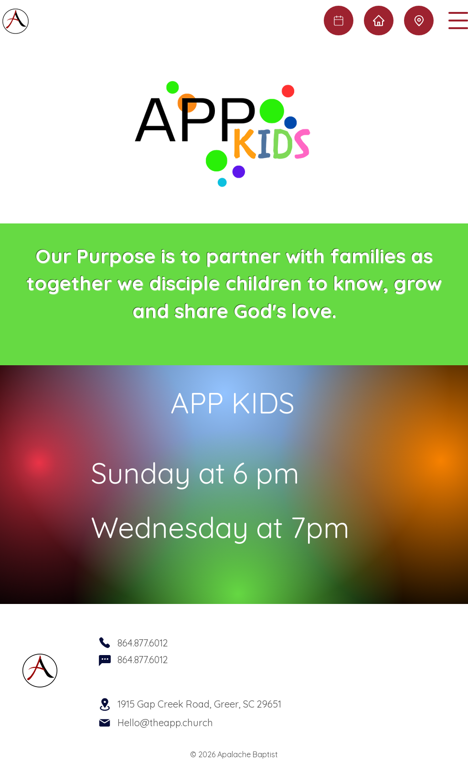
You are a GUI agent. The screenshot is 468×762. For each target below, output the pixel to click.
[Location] (419, 20)
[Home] (379, 20)
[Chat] (104, 660)
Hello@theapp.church (165, 723)
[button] (458, 20)
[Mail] (104, 723)
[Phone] (104, 642)
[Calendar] (338, 20)
